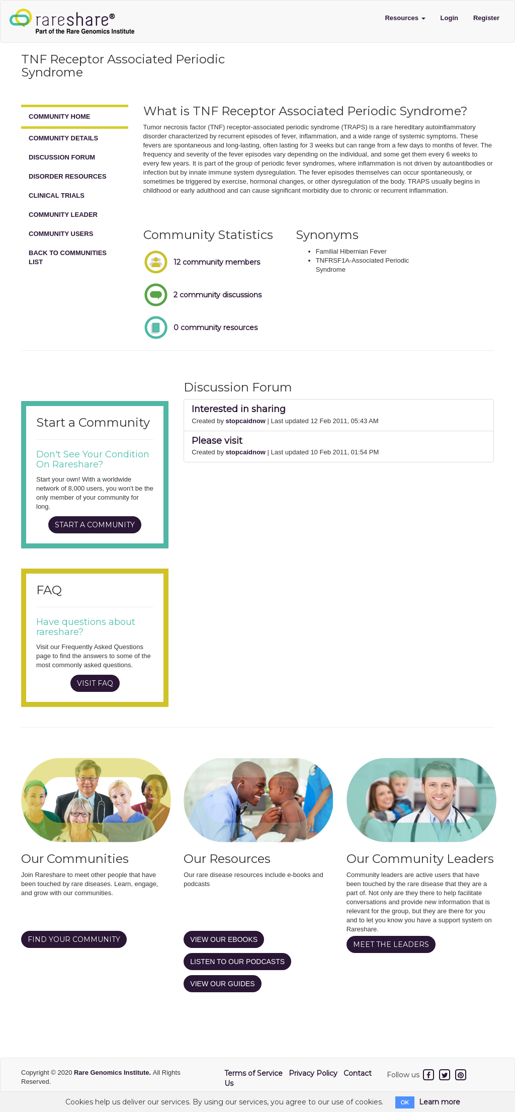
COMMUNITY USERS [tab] (61, 233)
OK (405, 1102)
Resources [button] (405, 18)
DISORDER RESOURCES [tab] (68, 176)
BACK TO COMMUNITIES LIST (68, 257)
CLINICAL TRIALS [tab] (56, 195)
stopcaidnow (246, 421)
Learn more (439, 1101)
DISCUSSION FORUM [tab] (62, 157)
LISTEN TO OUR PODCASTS (237, 962)
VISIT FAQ (95, 683)
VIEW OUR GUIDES (222, 984)
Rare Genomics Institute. (113, 1072)
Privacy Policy (313, 1073)
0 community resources (216, 327)
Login (449, 18)
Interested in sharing (239, 409)
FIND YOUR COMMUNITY (74, 939)
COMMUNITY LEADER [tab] (63, 214)
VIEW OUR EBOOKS (224, 939)
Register (486, 18)
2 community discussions (218, 294)
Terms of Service (253, 1073)
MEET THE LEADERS (391, 944)
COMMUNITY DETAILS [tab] (63, 138)
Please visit (217, 440)
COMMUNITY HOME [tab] (60, 116)
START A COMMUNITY (95, 524)
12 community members (217, 262)
